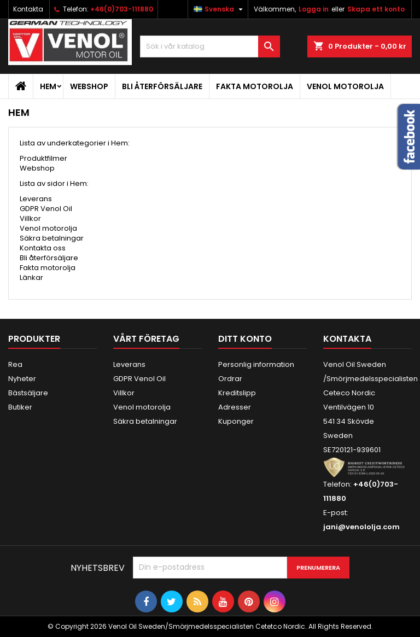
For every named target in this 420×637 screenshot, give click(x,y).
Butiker (20, 407)
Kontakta (28, 9)
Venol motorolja (345, 86)
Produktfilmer (43, 158)
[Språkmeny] (220, 9)
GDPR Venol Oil (46, 208)
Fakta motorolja (254, 86)
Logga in (314, 9)
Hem (48, 86)
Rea (15, 364)
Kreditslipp (237, 393)
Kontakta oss (43, 248)
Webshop (89, 86)
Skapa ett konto (376, 9)
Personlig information (256, 364)
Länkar (31, 277)
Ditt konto (245, 338)
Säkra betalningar (52, 238)
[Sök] (210, 46)
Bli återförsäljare (162, 86)
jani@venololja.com (361, 527)
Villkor (30, 218)
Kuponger (236, 421)
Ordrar (230, 378)
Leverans (36, 199)
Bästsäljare (28, 393)
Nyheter (22, 378)
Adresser (234, 407)
